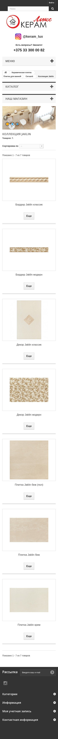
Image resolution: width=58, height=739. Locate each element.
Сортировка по (10, 146)
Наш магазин (16, 99)
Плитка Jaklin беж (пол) (29, 484)
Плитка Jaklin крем (29, 624)
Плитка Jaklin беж (29, 554)
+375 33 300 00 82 (29, 50)
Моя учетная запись (16, 711)
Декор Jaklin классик (29, 344)
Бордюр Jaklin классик (29, 204)
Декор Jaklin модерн (29, 414)
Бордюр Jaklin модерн (29, 274)
